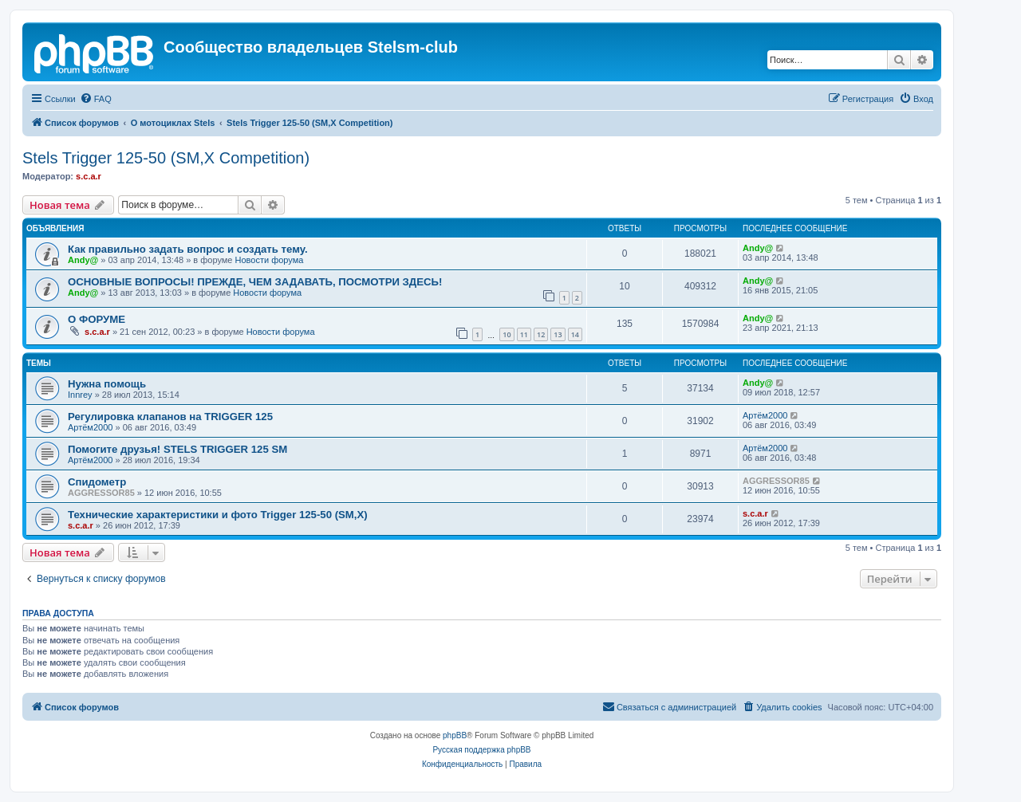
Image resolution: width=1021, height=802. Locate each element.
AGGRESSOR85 (101, 492)
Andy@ (83, 260)
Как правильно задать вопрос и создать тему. (188, 249)
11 (524, 334)
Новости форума (269, 260)
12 (541, 334)
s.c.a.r (88, 176)
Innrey (80, 394)
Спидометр (97, 482)
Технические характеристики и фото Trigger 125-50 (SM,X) (218, 515)
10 (506, 334)
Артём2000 (90, 427)
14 (575, 334)
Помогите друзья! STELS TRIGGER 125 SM (177, 449)
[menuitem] (96, 98)
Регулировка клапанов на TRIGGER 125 (170, 417)
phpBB (455, 735)
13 (558, 334)
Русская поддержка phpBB (481, 749)
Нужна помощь (107, 384)
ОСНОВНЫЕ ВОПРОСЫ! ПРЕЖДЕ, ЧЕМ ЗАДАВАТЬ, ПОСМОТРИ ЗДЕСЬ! (255, 282)
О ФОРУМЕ (96, 319)
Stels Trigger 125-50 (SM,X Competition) (165, 158)
